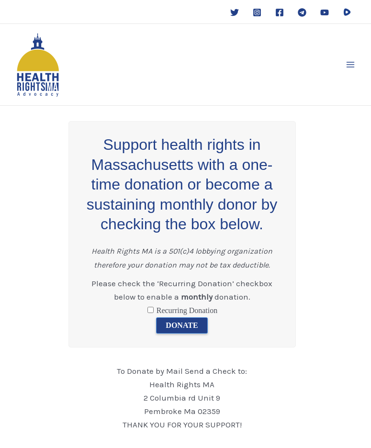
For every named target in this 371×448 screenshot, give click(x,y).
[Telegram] (302, 12)
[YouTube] (324, 12)
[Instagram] (257, 12)
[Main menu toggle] (351, 65)
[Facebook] (279, 12)
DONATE (182, 325)
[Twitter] (234, 12)
